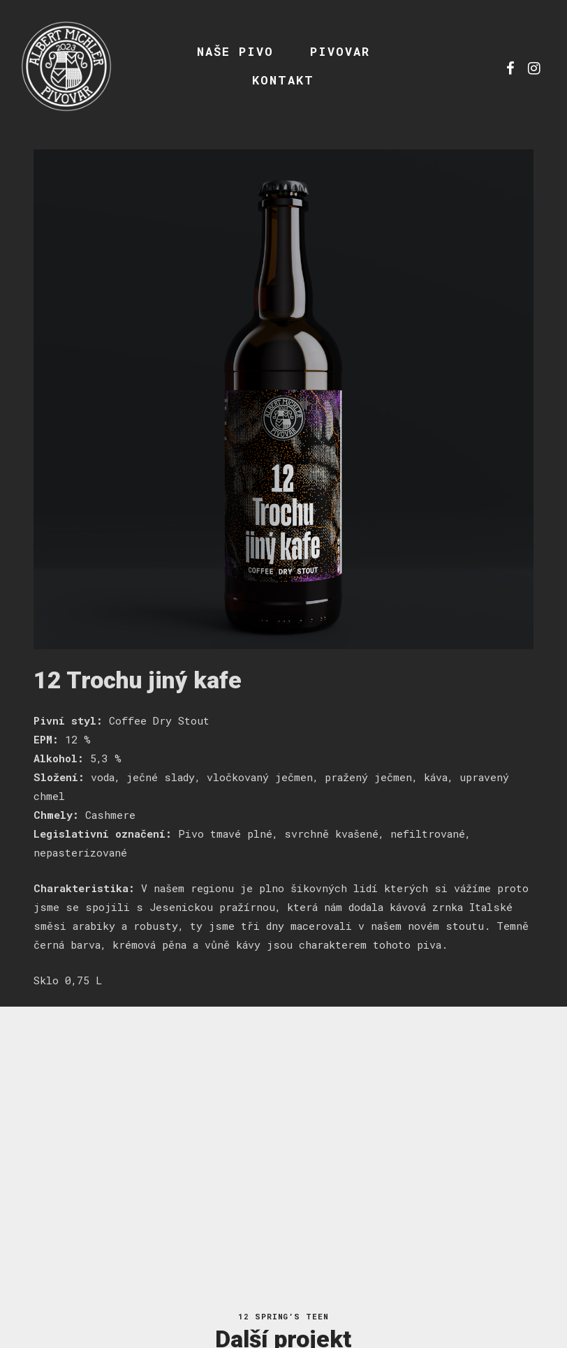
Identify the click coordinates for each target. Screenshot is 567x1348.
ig (534, 66)
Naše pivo (235, 51)
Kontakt (283, 80)
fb (510, 66)
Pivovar (340, 51)
